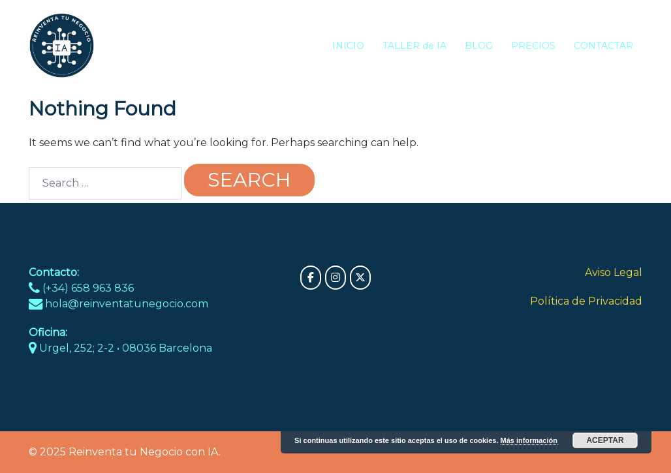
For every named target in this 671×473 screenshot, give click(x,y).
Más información (529, 440)
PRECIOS (533, 46)
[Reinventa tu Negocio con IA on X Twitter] (360, 278)
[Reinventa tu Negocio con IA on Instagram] (335, 278)
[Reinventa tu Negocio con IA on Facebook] (310, 278)
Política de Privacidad (586, 301)
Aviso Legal (613, 272)
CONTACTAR (603, 46)
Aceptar (604, 440)
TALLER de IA (414, 46)
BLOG (479, 46)
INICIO (348, 46)
